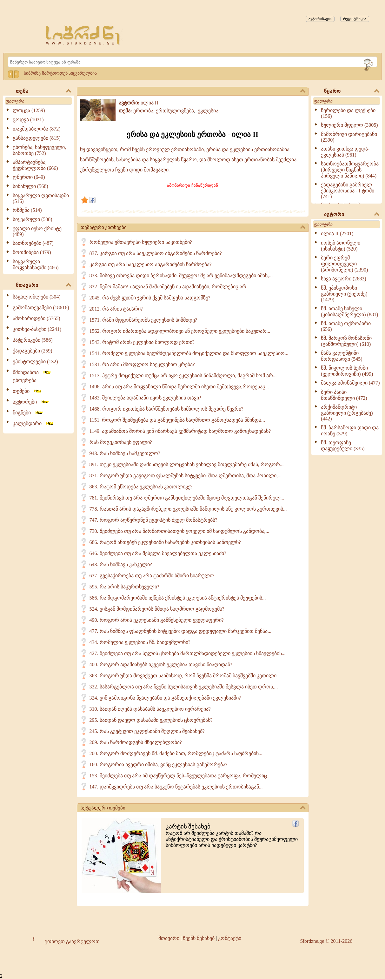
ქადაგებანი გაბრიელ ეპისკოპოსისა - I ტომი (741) (347, 190)
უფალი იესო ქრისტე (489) (37, 231)
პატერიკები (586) (33, 340)
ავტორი (351, 215)
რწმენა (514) (27, 210)
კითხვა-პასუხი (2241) (37, 329)
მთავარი (43, 285)
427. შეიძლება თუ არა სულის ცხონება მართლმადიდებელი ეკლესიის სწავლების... (188, 653)
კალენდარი (33, 423)
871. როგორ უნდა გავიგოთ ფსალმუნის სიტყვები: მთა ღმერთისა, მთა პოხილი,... (186, 475)
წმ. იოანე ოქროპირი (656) (346, 326)
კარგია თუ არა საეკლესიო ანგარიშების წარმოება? (151, 264)
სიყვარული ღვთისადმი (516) (41, 198)
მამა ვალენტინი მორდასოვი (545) (341, 356)
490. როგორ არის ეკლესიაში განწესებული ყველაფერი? (157, 620)
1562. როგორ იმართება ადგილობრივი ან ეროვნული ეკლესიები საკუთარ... (180, 331)
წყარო (351, 91)
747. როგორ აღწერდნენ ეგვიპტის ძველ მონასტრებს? (153, 520)
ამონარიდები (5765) (36, 318)
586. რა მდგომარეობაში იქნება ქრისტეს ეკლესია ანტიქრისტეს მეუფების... (178, 597)
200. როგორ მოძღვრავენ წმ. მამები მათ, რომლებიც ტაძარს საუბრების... (176, 753)
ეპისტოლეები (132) (35, 361)
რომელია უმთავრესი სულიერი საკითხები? (141, 242)
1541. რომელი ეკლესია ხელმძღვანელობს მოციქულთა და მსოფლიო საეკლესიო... (189, 353)
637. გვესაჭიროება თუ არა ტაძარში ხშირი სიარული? (152, 575)
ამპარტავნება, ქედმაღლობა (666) (35, 165)
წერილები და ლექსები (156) (348, 113)
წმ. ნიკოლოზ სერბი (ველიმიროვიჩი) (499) (347, 371)
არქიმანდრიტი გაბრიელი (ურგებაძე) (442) (347, 412)
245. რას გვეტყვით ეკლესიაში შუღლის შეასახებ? (147, 731)
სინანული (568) (30, 186)
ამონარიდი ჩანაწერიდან (192, 185)
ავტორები (31, 402)
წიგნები (28, 412)
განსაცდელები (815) (37, 138)
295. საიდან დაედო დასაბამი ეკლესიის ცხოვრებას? (151, 720)
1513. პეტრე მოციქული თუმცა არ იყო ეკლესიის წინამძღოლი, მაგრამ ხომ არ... (183, 375)
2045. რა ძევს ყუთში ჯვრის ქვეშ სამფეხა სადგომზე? (150, 297)
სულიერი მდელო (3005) (349, 125)
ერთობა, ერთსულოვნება (163, 110)
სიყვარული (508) (32, 219)
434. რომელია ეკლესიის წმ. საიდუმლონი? (140, 642)
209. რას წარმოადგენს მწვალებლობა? (136, 742)
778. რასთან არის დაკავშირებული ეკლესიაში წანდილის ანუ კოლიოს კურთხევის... (188, 509)
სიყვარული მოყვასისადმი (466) (36, 264)
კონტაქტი (229, 938)
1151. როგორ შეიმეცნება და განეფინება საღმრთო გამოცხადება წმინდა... (177, 420)
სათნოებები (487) (33, 243)
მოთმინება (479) (32, 252)
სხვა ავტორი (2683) (343, 278)
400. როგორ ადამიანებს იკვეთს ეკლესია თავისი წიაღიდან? (161, 664)
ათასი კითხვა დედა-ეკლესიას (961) (345, 152)
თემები (27, 391)
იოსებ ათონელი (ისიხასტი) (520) (340, 245)
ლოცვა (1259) (29, 110)
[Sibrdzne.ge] (83, 35)
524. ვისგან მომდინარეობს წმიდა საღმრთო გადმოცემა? (157, 609)
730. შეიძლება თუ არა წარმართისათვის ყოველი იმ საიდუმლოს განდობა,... (179, 531)
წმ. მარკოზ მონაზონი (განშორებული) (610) (346, 341)
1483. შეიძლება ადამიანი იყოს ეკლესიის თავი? (145, 397)
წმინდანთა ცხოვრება (32, 376)
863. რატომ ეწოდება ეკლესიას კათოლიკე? (141, 486)
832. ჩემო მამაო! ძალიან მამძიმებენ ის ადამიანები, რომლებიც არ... (170, 286)
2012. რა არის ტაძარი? (116, 309)
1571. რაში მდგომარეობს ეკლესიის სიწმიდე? (143, 320)
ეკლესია (208, 110)
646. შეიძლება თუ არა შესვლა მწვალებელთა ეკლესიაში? (158, 553)
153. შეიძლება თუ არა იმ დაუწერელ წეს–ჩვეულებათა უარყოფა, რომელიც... (180, 775)
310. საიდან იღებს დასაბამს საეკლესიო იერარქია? (150, 709)
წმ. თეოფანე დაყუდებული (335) (343, 445)
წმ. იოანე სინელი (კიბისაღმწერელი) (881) (349, 311)
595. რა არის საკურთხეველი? (124, 586)
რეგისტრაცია (354, 19)
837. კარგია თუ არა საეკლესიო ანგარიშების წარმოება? (156, 253)
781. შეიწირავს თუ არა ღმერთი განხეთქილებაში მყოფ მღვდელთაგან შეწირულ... (187, 497)
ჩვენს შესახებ (199, 938)
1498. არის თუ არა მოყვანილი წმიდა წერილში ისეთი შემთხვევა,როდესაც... (179, 386)
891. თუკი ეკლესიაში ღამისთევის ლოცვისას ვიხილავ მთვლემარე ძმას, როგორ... (187, 464)
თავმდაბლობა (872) (37, 128)
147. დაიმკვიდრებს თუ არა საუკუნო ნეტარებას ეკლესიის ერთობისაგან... (176, 786)
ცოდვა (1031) (28, 119)
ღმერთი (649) (29, 177)
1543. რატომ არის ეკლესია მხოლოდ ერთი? (142, 342)
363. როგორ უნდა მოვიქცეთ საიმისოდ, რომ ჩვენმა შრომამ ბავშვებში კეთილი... (185, 675)
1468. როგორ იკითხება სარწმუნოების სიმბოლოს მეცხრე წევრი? (166, 409)
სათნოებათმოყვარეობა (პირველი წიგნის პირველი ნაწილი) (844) (350, 169)
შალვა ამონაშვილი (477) (350, 383)
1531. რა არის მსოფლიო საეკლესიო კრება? (142, 364)
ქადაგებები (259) (32, 350)
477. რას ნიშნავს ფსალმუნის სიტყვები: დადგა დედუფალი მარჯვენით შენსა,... (181, 631)
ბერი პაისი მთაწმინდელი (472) (344, 395)
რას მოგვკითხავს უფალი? (121, 442)
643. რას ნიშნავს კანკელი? (121, 564)
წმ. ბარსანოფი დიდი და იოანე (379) (350, 430)
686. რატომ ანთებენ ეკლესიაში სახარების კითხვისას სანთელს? (165, 542)
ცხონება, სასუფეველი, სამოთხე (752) (39, 150)
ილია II (149, 102)
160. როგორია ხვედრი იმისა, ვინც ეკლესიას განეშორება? (159, 764)
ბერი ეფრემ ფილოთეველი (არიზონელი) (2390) (344, 263)
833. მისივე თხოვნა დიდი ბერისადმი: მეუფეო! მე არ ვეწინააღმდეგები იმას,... (181, 275)
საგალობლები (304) (37, 296)
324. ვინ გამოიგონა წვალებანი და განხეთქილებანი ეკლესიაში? (165, 698)
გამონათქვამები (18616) (41, 307)
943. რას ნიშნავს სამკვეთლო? (125, 453)
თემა (43, 91)
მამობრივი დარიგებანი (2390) (349, 137)
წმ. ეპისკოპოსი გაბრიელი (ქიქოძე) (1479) (344, 293)
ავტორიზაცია (320, 19)
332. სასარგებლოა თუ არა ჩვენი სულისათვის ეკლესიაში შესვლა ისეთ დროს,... (184, 686)
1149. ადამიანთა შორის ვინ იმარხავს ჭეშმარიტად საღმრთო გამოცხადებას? (180, 431)
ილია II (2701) (337, 233)
